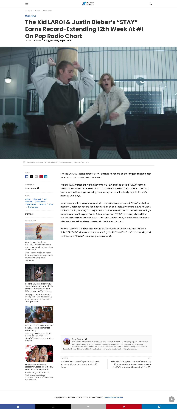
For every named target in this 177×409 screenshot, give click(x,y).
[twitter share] (31, 176)
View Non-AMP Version (114, 397)
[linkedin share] (45, 176)
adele (27, 199)
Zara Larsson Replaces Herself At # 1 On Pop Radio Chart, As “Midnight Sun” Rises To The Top (39, 246)
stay (51, 204)
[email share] (36, 176)
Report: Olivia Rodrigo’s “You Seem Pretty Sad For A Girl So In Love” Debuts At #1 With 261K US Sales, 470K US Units (39, 287)
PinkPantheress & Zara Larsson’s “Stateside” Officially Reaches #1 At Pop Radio (39, 367)
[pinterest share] (41, 176)
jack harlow (40, 201)
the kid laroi (33, 207)
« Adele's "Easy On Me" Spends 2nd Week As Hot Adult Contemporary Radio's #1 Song (80, 364)
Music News (47, 11)
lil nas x (43, 204)
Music (37, 11)
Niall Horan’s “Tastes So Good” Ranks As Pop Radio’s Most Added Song (39, 328)
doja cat (37, 199)
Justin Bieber (31, 204)
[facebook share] (26, 176)
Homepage (29, 11)
